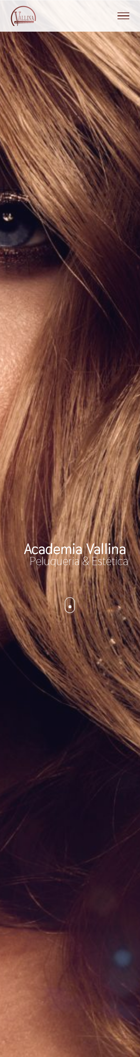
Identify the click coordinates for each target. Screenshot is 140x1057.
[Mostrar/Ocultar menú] (123, 16)
